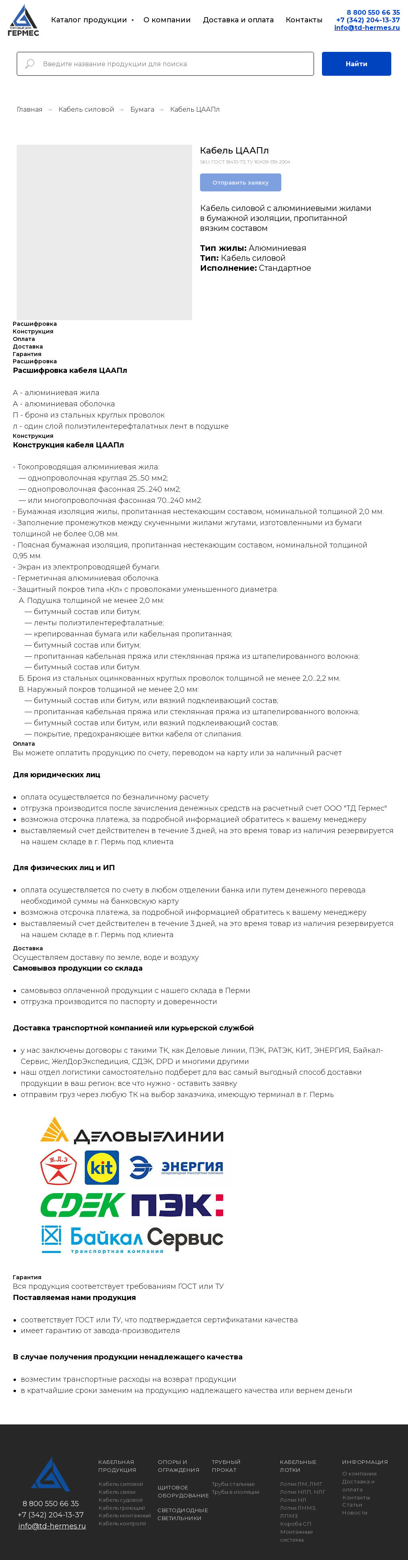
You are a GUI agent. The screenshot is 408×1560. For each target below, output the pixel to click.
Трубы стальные (233, 1484)
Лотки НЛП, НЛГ (303, 1492)
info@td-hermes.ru (52, 1526)
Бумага (142, 109)
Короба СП (296, 1524)
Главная (30, 109)
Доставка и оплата (238, 20)
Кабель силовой (86, 109)
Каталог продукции (90, 20)
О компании (167, 20)
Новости (355, 1512)
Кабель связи (116, 1492)
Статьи (352, 1504)
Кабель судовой (120, 1500)
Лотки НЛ (293, 1500)
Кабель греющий (121, 1508)
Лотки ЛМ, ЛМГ (301, 1484)
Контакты (304, 20)
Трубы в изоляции (235, 1492)
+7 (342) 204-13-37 (368, 20)
